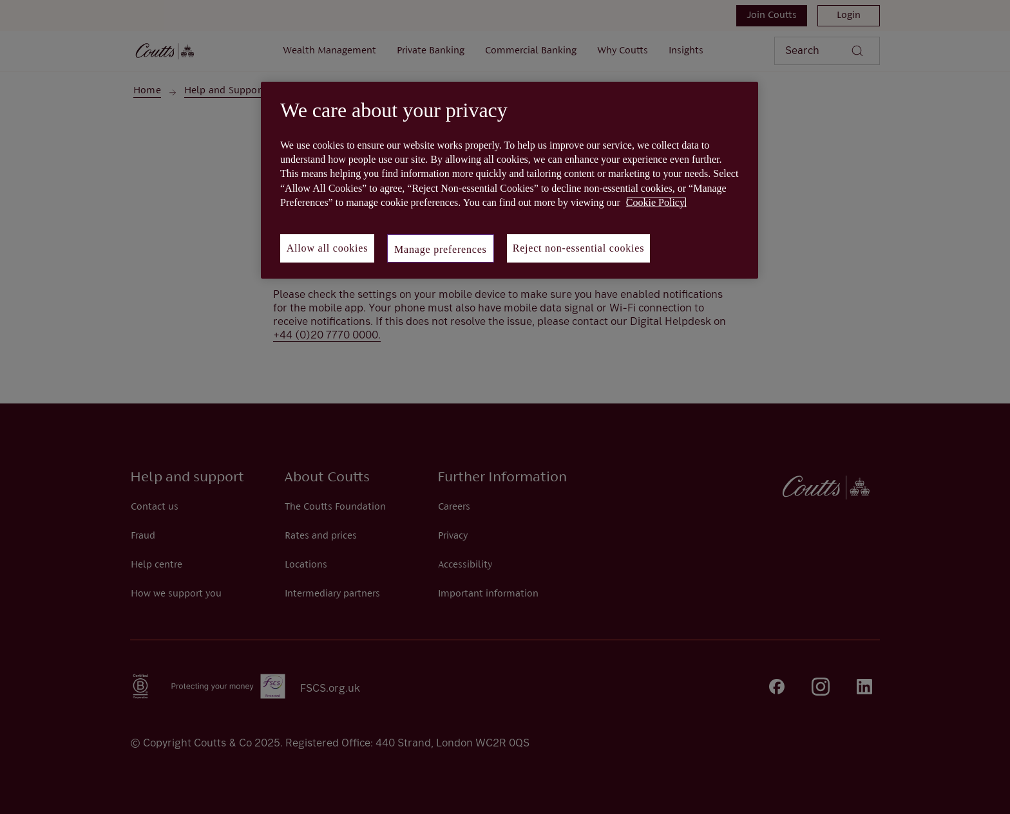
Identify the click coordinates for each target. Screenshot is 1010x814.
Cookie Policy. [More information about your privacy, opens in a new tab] (656, 202)
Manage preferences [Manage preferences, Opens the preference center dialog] (440, 249)
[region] (509, 180)
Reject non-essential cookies (579, 248)
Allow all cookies (327, 248)
